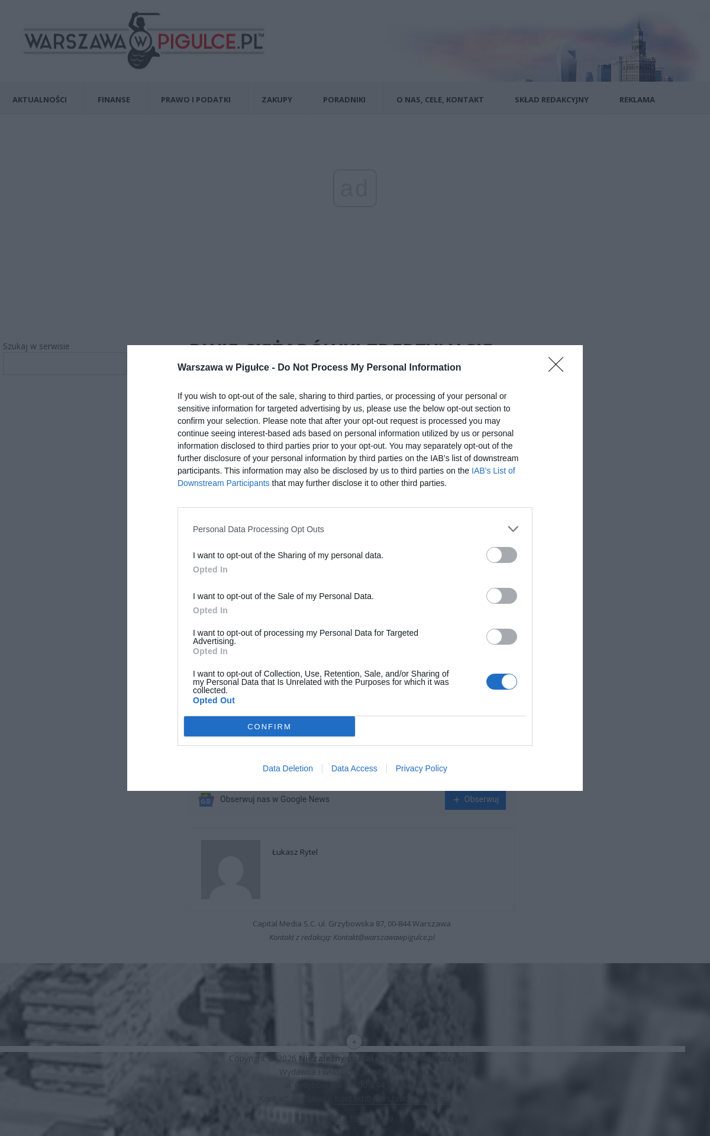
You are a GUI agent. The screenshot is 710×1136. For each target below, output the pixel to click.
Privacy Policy (421, 768)
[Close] (559, 368)
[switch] (501, 555)
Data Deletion (288, 768)
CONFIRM (269, 726)
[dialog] (355, 568)
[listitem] (355, 529)
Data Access (354, 768)
